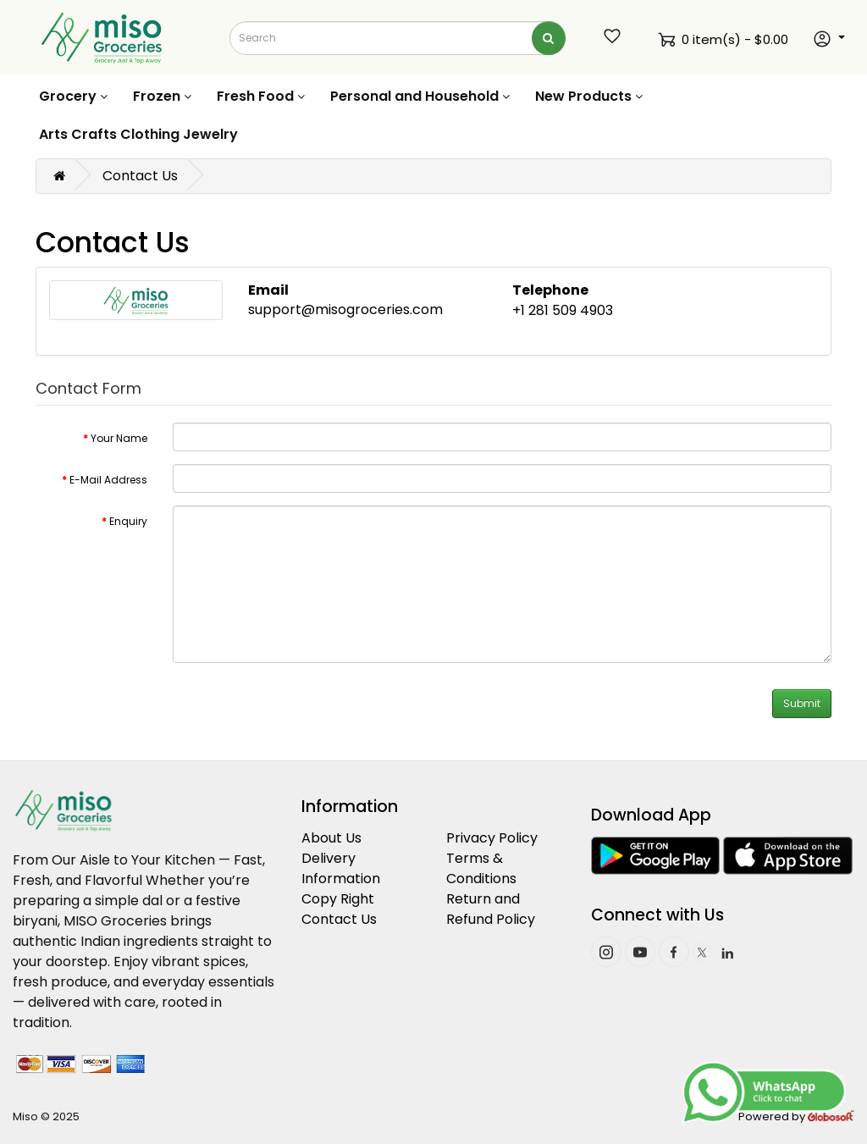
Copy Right (337, 899)
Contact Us (140, 175)
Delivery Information (340, 868)
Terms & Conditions (481, 868)
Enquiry (128, 521)
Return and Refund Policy (490, 909)
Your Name (119, 438)
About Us (331, 838)
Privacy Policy (492, 838)
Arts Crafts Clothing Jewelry (138, 134)
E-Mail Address (108, 480)
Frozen (162, 96)
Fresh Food (261, 96)
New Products (589, 96)
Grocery (73, 96)
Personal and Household (420, 96)
